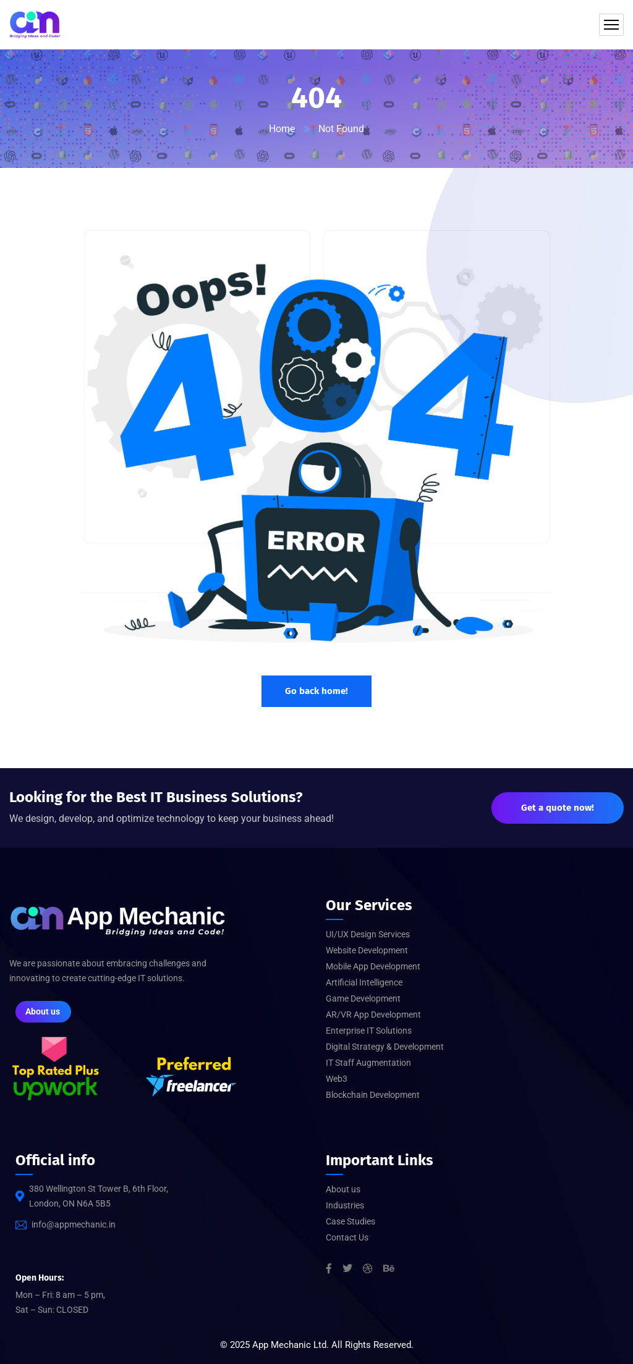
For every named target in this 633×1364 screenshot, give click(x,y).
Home (282, 129)
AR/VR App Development (373, 1014)
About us (343, 1189)
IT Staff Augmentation (368, 1063)
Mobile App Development (373, 966)
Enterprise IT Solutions (369, 1031)
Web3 (336, 1079)
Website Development (367, 950)
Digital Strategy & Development (385, 1047)
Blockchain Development (373, 1095)
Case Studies (350, 1221)
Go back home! (316, 691)
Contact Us (347, 1237)
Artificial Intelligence (364, 982)
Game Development (363, 998)
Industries (345, 1205)
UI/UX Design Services (368, 934)
